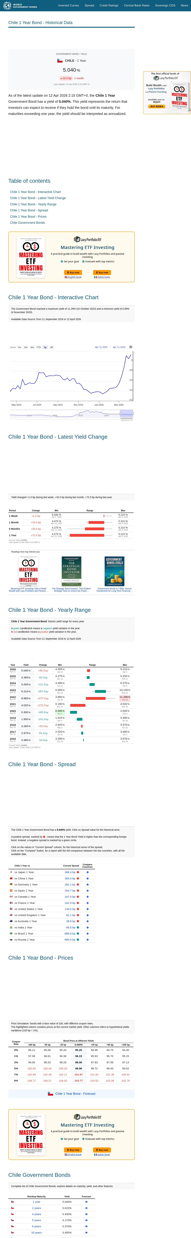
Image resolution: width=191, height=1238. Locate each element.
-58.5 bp (70, 927)
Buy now (73, 272)
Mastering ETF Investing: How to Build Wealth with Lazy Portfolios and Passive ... (28, 589)
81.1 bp (71, 915)
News (184, 5)
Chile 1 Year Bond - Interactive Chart (35, 192)
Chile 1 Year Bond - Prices (28, 216)
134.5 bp (70, 909)
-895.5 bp (70, 939)
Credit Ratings (109, 5)
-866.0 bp (70, 933)
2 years (36, 1208)
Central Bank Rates (137, 5)
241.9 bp (70, 902)
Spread (89, 5)
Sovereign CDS (165, 5)
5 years (36, 1220)
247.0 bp (70, 896)
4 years (36, 1214)
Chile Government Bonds (27, 222)
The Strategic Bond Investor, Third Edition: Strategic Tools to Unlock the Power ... (71, 589)
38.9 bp (71, 921)
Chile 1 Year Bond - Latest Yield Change (38, 198)
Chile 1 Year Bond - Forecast (75, 1093)
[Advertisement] (71, 38)
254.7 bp (70, 890)
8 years (36, 1226)
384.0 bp (70, 878)
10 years (36, 1232)
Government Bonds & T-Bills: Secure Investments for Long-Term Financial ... (114, 589)
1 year (36, 1201)
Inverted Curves (68, 5)
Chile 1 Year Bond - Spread (29, 210)
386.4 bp (70, 872)
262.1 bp (70, 884)
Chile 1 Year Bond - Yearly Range (33, 204)
